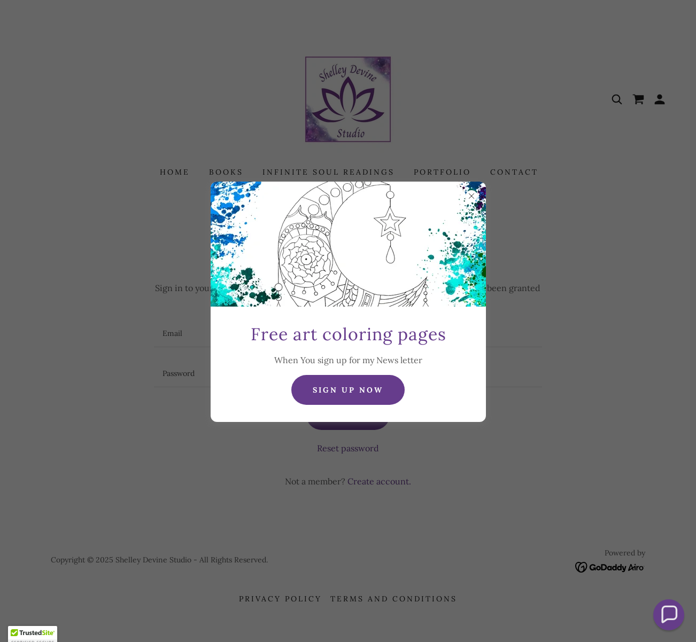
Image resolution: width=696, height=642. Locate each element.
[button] (669, 615)
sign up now (348, 390)
